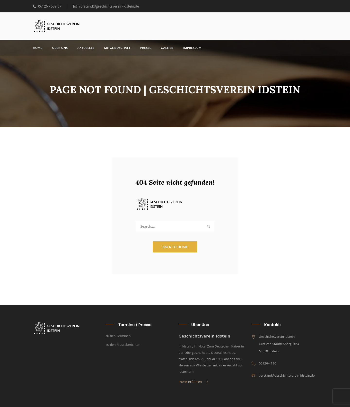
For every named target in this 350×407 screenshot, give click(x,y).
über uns (60, 47)
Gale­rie (167, 47)
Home (37, 47)
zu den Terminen (118, 336)
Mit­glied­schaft (117, 47)
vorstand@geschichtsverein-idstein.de (106, 6)
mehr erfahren (193, 381)
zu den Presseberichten (123, 344)
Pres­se (145, 47)
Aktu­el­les (85, 47)
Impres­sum (192, 47)
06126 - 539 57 (47, 6)
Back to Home (175, 246)
